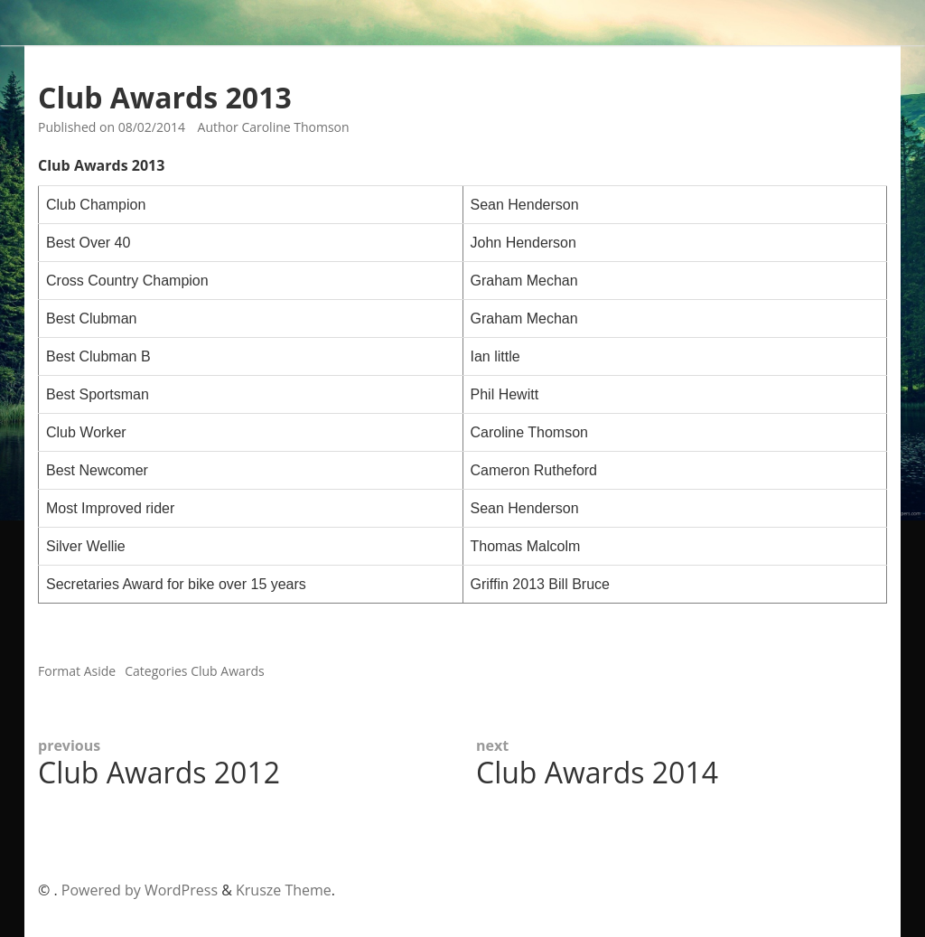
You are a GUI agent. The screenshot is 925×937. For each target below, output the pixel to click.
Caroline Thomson (295, 127)
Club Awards (228, 670)
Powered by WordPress (139, 890)
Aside (100, 670)
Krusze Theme (284, 890)
